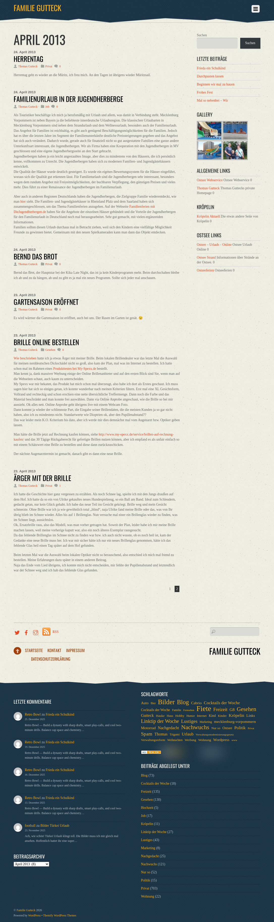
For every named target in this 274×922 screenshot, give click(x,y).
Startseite (34, 650)
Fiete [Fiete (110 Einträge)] (203, 708)
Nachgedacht (150, 856)
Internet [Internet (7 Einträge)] (202, 716)
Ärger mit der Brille (42, 478)
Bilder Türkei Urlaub (54, 825)
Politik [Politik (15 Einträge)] (240, 727)
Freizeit (146, 791)
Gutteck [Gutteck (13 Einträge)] (147, 715)
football (30, 825)
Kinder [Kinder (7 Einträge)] (222, 716)
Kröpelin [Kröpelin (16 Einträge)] (236, 715)
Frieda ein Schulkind (211, 68)
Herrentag (28, 59)
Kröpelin (147, 824)
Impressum (75, 650)
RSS (55, 632)
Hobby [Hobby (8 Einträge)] (179, 716)
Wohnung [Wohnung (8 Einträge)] (204, 740)
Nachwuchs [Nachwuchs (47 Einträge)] (195, 727)
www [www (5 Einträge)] (234, 740)
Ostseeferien (205, 270)
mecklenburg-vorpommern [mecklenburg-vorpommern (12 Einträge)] (235, 721)
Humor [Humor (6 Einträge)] (190, 716)
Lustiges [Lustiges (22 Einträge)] (189, 721)
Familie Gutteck (26, 910)
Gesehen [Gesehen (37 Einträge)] (246, 709)
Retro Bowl (33, 714)
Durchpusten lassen (210, 76)
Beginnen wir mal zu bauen (216, 84)
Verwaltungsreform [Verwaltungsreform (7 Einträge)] (153, 740)
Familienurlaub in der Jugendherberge (68, 99)
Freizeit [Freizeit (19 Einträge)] (220, 709)
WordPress (34, 915)
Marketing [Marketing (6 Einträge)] (206, 722)
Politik (145, 880)
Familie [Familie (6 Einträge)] (176, 710)
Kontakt (54, 650)
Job (47, 106)
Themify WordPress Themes (59, 915)
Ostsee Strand (206, 257)
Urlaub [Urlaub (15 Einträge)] (188, 734)
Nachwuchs (149, 864)
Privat (48, 66)
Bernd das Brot (35, 256)
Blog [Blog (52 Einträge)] (183, 702)
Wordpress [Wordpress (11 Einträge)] (221, 740)
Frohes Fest (205, 92)
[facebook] (26, 632)
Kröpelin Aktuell (208, 216)
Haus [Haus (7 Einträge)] (170, 716)
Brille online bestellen (46, 342)
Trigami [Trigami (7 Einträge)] (175, 734)
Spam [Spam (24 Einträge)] (146, 733)
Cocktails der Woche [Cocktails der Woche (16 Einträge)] (222, 702)
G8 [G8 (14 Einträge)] (232, 709)
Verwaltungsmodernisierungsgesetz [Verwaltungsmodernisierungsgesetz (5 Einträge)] (215, 734)
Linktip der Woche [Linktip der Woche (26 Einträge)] (160, 721)
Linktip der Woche (154, 832)
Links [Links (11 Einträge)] (250, 716)
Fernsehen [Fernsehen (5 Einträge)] (188, 710)
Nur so (145, 872)
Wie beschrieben (25, 358)
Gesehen (50, 350)
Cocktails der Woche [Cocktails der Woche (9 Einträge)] (155, 710)
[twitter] (17, 632)
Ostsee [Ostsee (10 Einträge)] (227, 728)
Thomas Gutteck (28, 66)
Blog (144, 775)
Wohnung (147, 896)
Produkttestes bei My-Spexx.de (74, 369)
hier (23, 201)
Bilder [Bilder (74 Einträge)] (166, 701)
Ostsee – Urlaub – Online (214, 245)
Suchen (202, 35)
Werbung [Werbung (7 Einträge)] (190, 740)
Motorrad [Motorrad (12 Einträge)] (148, 728)
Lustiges (147, 840)
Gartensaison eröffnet (46, 302)
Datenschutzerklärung (50, 659)
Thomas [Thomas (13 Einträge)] (161, 734)
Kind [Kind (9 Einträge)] (212, 716)
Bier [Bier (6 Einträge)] (153, 703)
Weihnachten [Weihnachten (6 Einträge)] (175, 740)
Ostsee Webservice (210, 180)
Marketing (148, 848)
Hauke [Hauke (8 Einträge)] (160, 716)
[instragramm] (35, 632)
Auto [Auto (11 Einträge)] (145, 703)
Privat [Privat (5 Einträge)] (251, 728)
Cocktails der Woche (155, 783)
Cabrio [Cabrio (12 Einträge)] (196, 703)
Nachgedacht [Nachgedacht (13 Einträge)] (168, 728)
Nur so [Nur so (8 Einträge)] (215, 728)
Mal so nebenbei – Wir (212, 100)
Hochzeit (147, 808)
